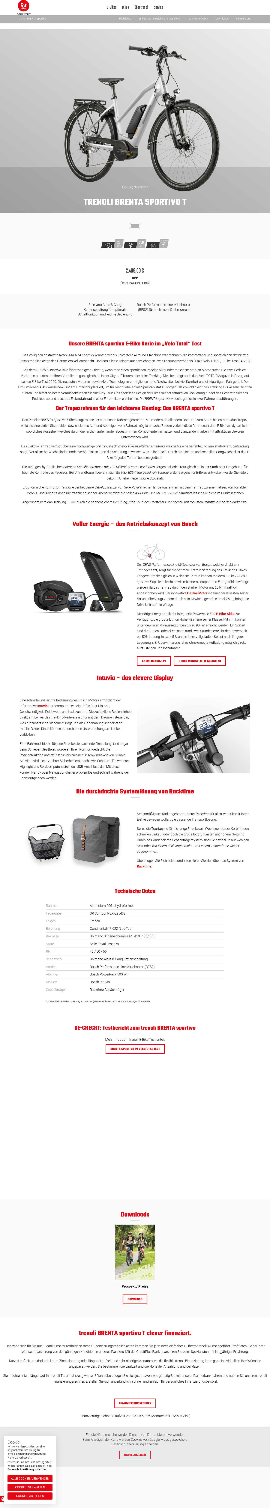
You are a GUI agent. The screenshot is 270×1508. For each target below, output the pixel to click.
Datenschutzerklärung (21, 1469)
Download (135, 1299)
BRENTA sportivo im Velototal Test (135, 1049)
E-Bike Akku (225, 614)
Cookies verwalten (30, 1487)
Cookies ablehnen (30, 1496)
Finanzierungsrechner (135, 1403)
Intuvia (42, 706)
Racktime (144, 866)
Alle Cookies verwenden (30, 1478)
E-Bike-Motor (197, 593)
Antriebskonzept (154, 661)
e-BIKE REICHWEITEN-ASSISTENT (200, 661)
